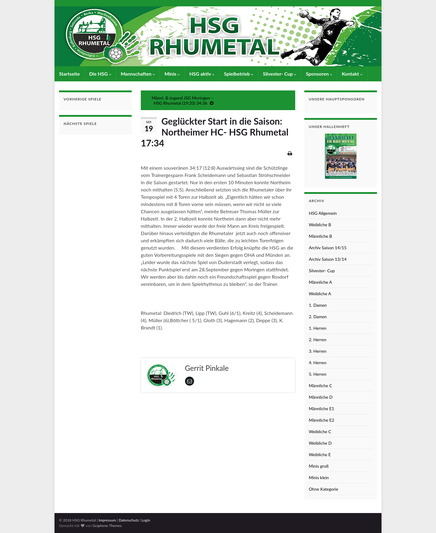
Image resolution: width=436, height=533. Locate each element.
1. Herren (317, 328)
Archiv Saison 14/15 (328, 247)
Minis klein (319, 477)
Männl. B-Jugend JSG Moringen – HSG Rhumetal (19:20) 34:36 (182, 100)
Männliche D (320, 397)
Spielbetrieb (238, 74)
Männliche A (320, 282)
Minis (172, 74)
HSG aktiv (202, 74)
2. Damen (318, 316)
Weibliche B (320, 224)
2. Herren (317, 339)
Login (146, 520)
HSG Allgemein (323, 213)
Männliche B (320, 236)
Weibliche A (320, 293)
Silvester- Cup (279, 74)
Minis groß (319, 466)
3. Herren (317, 351)
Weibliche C (320, 431)
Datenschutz (129, 520)
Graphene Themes (106, 525)
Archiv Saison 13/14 (328, 259)
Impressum (107, 520)
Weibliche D (320, 443)
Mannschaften (138, 74)
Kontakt (352, 74)
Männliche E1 (321, 408)
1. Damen (318, 305)
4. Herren (317, 362)
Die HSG (100, 74)
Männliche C (320, 385)
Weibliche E (320, 454)
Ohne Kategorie (323, 489)
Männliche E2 (321, 420)
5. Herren (317, 374)
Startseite (69, 74)
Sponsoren (319, 74)
